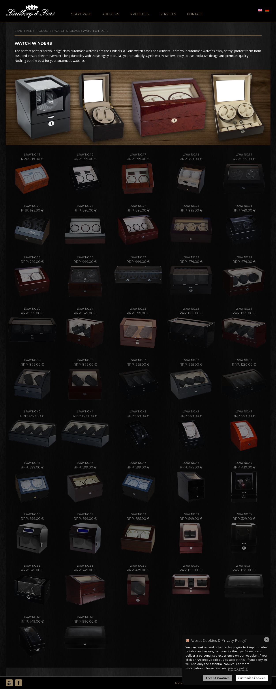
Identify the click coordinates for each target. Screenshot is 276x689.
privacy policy (238, 668)
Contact (195, 14)
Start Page (81, 14)
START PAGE (23, 30)
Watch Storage (67, 30)
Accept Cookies (217, 678)
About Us (110, 14)
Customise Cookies (252, 678)
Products (139, 14)
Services (168, 14)
